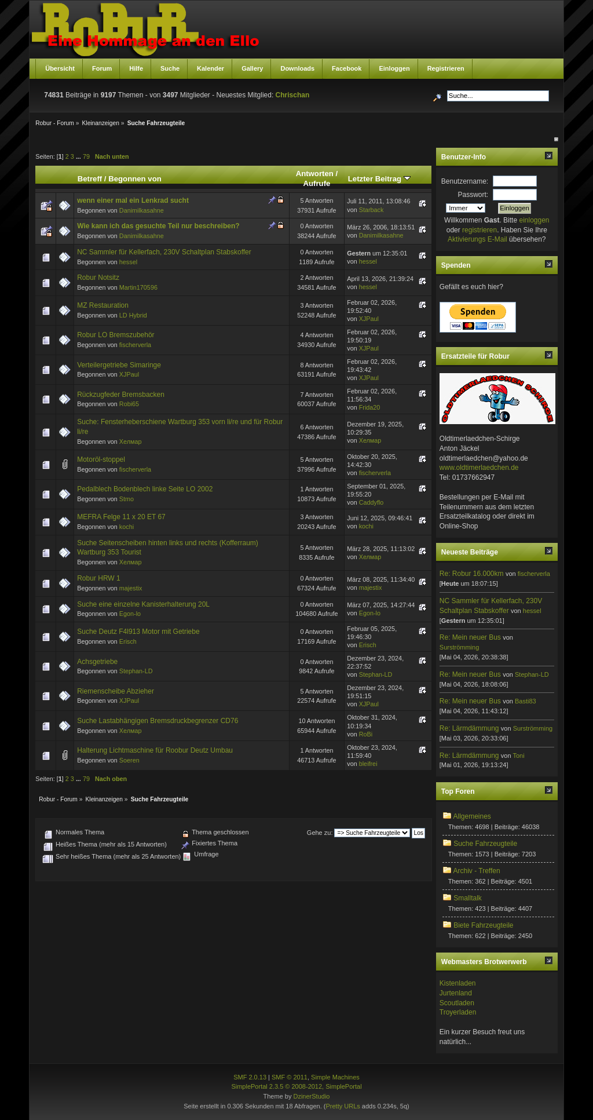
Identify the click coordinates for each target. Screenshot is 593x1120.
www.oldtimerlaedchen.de (479, 468)
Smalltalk (467, 898)
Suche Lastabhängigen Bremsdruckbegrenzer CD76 (157, 721)
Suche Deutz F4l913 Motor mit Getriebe (138, 632)
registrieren (479, 230)
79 (86, 156)
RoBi (365, 734)
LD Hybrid (133, 315)
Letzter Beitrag (379, 178)
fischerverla (135, 344)
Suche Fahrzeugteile (485, 844)
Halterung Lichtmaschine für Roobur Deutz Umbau (155, 750)
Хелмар (130, 441)
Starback (371, 209)
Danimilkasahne (141, 210)
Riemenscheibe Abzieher (115, 691)
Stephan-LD (136, 670)
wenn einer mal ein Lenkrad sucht (133, 200)
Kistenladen (458, 983)
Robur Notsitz (98, 277)
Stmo (126, 498)
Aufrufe (316, 183)
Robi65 (129, 403)
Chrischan (293, 95)
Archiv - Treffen (476, 871)
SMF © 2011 (290, 1077)
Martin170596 (138, 287)
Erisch (128, 641)
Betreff (90, 178)
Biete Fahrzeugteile (483, 925)
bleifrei (368, 763)
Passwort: (473, 195)
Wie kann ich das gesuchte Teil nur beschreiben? (158, 226)
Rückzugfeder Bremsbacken (120, 395)
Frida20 (369, 407)
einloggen (534, 220)
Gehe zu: (320, 832)
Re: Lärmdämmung (469, 728)
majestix (130, 588)
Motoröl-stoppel (101, 459)
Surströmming (459, 647)
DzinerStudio (311, 1096)
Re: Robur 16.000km (472, 574)
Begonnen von (135, 178)
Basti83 (525, 701)
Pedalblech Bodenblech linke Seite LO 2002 (145, 489)
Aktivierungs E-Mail (477, 239)
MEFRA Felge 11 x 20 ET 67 (121, 517)
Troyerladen (458, 1012)
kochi (126, 526)
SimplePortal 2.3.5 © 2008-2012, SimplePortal (296, 1086)
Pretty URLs (342, 1106)
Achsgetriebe (97, 662)
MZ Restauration (103, 305)
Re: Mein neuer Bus (470, 637)
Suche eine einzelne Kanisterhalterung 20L (143, 604)
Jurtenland (456, 993)
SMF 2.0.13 (249, 1077)
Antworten (315, 173)
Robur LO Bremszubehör (115, 335)
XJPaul (369, 318)
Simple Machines (335, 1077)
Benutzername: (464, 181)
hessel (128, 261)
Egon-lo (130, 613)
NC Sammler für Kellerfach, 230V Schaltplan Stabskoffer (164, 252)
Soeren (129, 760)
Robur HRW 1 (98, 578)
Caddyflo (371, 502)
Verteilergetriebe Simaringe (119, 365)
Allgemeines (471, 816)
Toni (518, 755)
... (79, 156)
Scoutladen (457, 1003)
